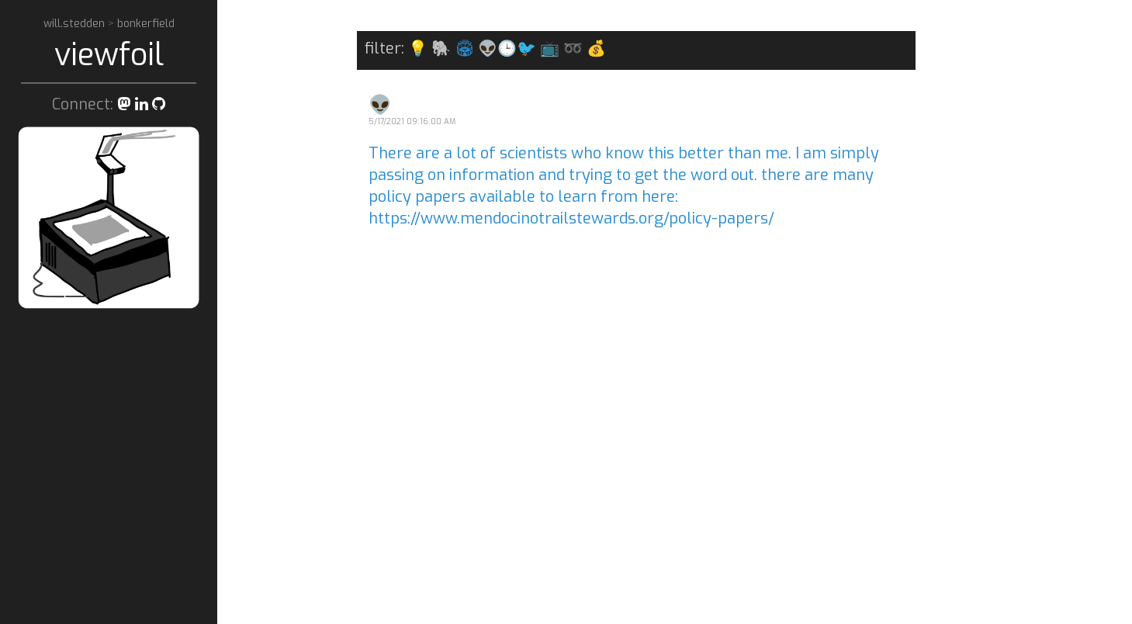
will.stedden (75, 23)
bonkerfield (146, 23)
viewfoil (109, 54)
